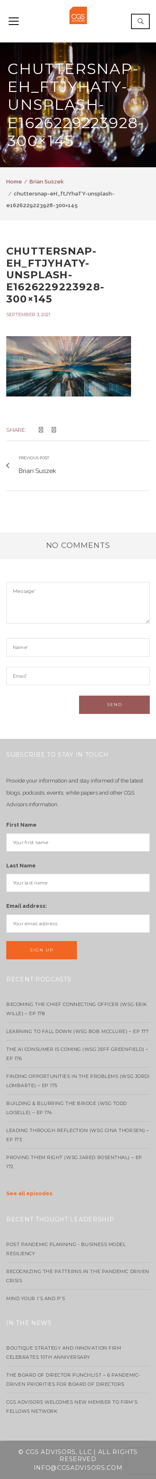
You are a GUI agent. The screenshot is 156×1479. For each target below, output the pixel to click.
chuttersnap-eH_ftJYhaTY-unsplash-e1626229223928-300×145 (55, 275)
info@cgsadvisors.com (78, 1468)
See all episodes (29, 1193)
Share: (16, 429)
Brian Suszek (47, 181)
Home (14, 181)
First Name (21, 825)
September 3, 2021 (28, 314)
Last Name (21, 865)
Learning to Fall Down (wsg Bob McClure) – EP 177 (77, 1031)
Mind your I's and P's (35, 1298)
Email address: (26, 906)
